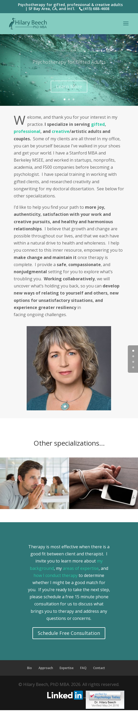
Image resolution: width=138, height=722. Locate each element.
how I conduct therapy (56, 575)
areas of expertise (80, 568)
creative (60, 131)
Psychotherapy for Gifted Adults (69, 66)
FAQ (83, 668)
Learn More (69, 91)
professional (27, 131)
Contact (99, 668)
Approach (46, 668)
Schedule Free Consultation (69, 633)
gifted (98, 124)
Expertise (67, 668)
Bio (29, 668)
